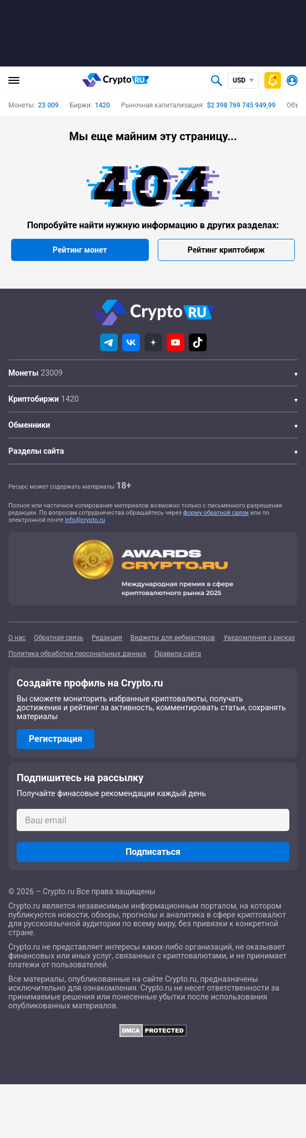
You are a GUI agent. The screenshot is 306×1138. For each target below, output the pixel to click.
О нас (17, 638)
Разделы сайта (36, 451)
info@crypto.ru (85, 520)
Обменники (29, 425)
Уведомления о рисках (259, 638)
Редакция (107, 638)
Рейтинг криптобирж (226, 249)
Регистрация (55, 739)
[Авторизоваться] (292, 80)
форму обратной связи (216, 512)
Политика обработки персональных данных (77, 654)
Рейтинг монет (80, 249)
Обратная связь (58, 638)
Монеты (23, 372)
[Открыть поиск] (216, 80)
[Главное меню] (13, 80)
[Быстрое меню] (272, 80)
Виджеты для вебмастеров (173, 638)
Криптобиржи (33, 398)
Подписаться (153, 852)
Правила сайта (177, 654)
